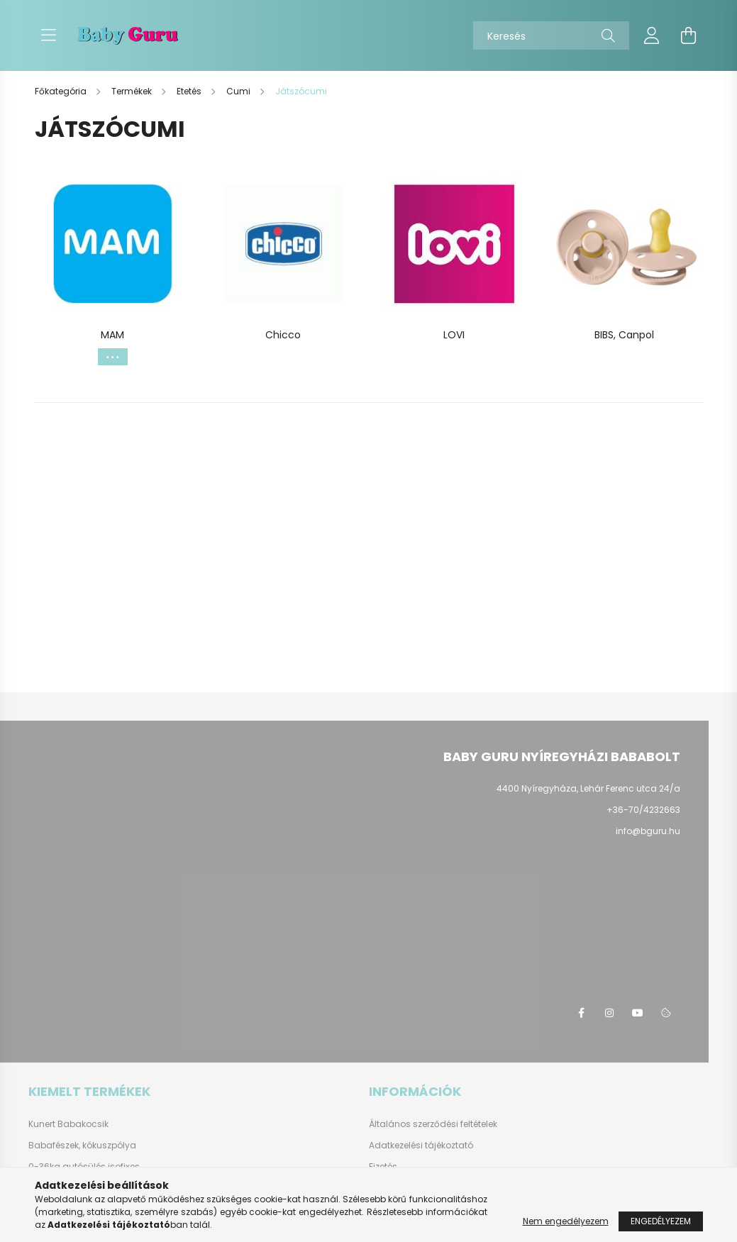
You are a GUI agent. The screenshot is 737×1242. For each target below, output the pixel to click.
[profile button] (652, 35)
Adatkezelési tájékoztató (421, 1145)
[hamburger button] (49, 35)
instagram (609, 1013)
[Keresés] (551, 35)
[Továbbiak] (113, 356)
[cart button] (689, 35)
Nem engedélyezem (566, 1221)
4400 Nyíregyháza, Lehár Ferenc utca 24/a (588, 788)
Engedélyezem (661, 1221)
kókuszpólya (109, 1145)
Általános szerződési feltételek (433, 1124)
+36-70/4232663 (643, 810)
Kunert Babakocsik (68, 1124)
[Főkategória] (62, 91)
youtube (638, 1013)
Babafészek (53, 1145)
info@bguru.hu (648, 831)
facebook (581, 1013)
